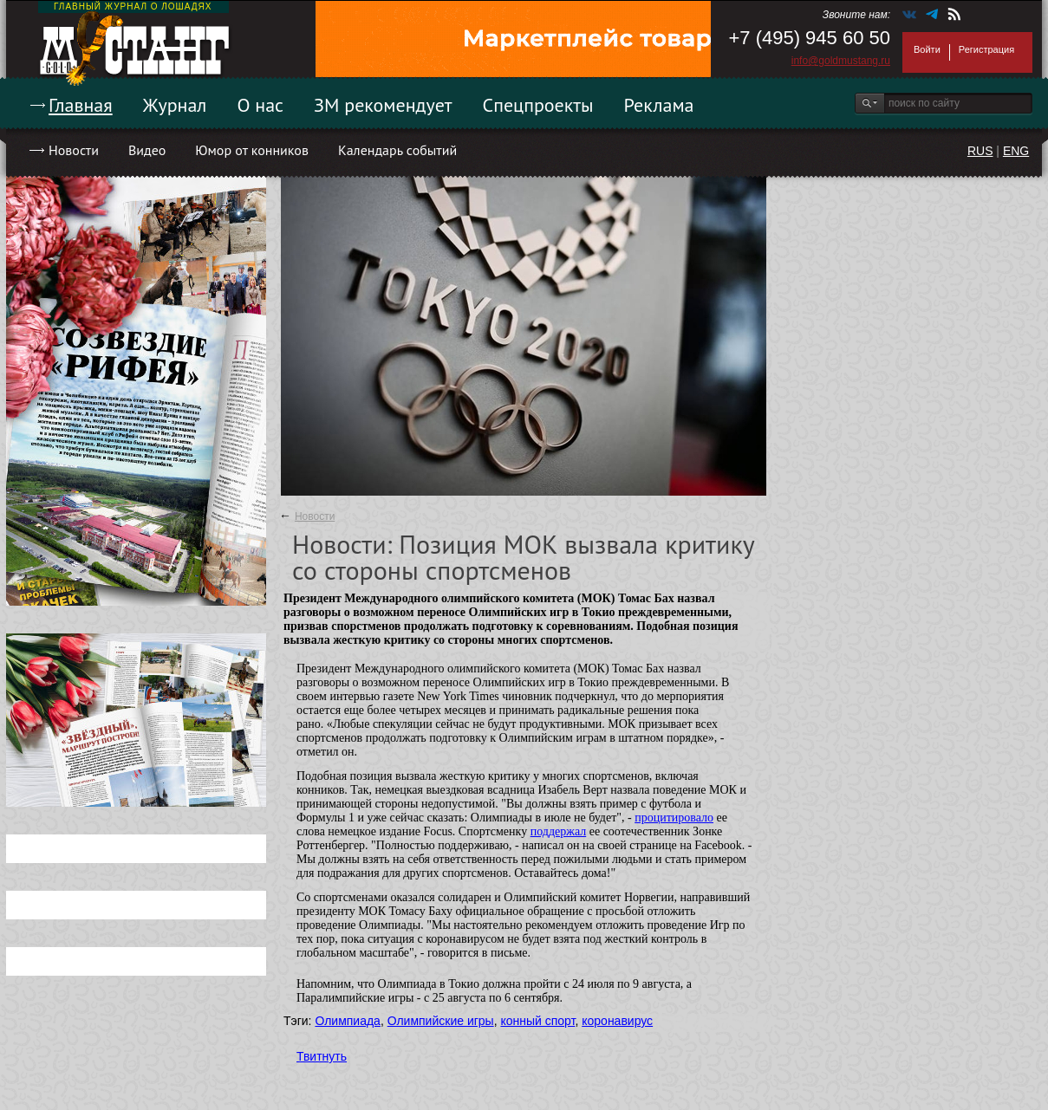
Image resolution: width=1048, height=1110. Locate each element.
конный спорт (537, 1021)
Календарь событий (397, 150)
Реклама (659, 105)
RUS (980, 151)
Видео (147, 150)
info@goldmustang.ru (840, 61)
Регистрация (986, 49)
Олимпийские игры (440, 1021)
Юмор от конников (252, 150)
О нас (260, 105)
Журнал (175, 105)
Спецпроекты (538, 105)
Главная (81, 105)
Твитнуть (321, 1056)
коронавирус (617, 1021)
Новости (74, 150)
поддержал (559, 831)
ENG (1016, 151)
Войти (927, 49)
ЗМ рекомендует (383, 105)
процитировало (674, 817)
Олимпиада (348, 1021)
